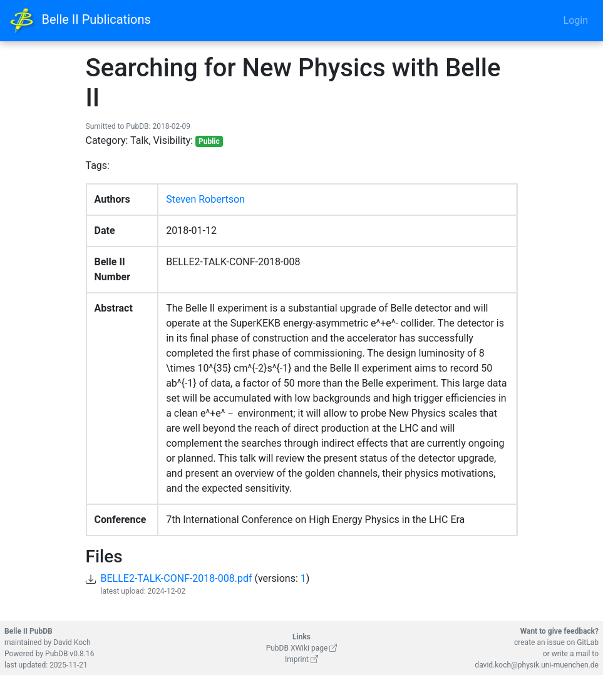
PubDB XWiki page (302, 648)
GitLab (588, 642)
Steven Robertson (205, 199)
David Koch (72, 642)
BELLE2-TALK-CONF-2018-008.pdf (176, 578)
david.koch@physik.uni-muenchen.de (537, 665)
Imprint (301, 659)
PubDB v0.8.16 (69, 653)
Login (576, 20)
